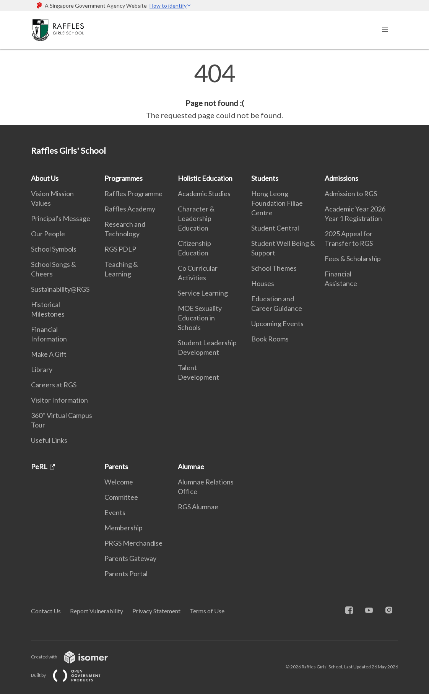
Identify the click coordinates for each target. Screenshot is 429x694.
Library (41, 369)
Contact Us (46, 610)
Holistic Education (205, 178)
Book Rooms (270, 339)
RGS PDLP (120, 249)
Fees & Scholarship (353, 258)
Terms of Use (207, 610)
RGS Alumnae (198, 506)
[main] (214, 91)
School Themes (274, 268)
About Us (44, 178)
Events (114, 512)
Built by (72, 675)
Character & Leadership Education (196, 218)
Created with (75, 657)
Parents (116, 466)
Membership (123, 527)
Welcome (118, 482)
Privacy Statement (156, 610)
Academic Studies (204, 193)
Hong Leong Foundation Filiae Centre (277, 203)
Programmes (123, 178)
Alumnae (191, 466)
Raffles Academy (129, 209)
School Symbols (53, 249)
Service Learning (203, 293)
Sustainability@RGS (60, 289)
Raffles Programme (133, 193)
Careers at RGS (53, 384)
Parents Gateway (130, 558)
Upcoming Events (277, 323)
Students (264, 178)
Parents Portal (126, 573)
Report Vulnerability (96, 610)
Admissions (341, 178)
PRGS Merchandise (133, 543)
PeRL (39, 466)
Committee (121, 497)
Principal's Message (60, 218)
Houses (262, 283)
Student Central (275, 228)
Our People (48, 233)
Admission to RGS (351, 193)
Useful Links (49, 440)
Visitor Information (59, 400)
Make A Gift (49, 354)
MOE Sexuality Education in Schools (200, 318)
